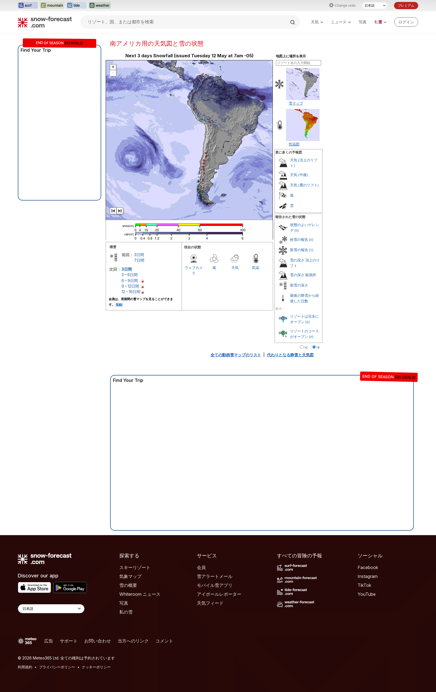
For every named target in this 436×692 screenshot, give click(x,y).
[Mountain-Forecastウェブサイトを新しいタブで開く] (52, 5)
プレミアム (406, 5)
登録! (119, 305)
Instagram (368, 576)
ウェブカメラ (194, 270)
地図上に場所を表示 (291, 56)
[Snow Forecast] (45, 22)
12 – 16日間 (131, 291)
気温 (255, 267)
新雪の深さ (299, 285)
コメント (164, 641)
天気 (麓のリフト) (304, 185)
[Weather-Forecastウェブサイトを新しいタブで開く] (100, 5)
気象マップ (130, 576)
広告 (48, 641)
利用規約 (25, 667)
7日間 (139, 260)
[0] (296, 230)
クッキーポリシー (96, 667)
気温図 (294, 144)
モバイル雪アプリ (214, 585)
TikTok (364, 585)
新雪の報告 (299, 250)
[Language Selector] (51, 608)
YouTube (367, 594)
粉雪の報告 (299, 240)
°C (306, 348)
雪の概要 (128, 585)
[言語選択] (374, 6)
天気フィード (210, 603)
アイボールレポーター (219, 594)
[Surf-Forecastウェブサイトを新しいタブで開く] (28, 5)
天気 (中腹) (299, 175)
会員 (201, 567)
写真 (362, 21)
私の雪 (126, 612)
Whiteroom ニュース (139, 594)
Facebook (368, 567)
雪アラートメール (214, 576)
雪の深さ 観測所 (303, 275)
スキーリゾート (134, 567)
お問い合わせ (97, 641)
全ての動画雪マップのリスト (235, 354)
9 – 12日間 (130, 286)
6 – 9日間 (130, 280)
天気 (317, 21)
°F (318, 348)
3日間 (139, 254)
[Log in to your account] (406, 22)
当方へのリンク (133, 641)
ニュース (341, 21)
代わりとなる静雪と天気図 (290, 354)
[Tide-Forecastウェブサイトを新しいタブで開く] (76, 5)
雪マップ (296, 103)
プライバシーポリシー (57, 667)
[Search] (293, 22)
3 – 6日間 (130, 274)
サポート (69, 641)
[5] (311, 250)
